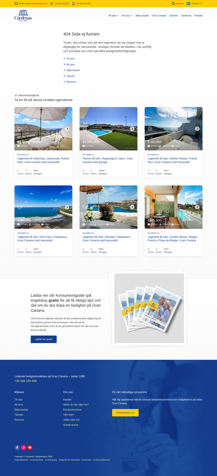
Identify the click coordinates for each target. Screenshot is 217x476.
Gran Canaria (159, 15)
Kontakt (198, 15)
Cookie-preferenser (101, 459)
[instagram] (23, 447)
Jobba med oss (71, 419)
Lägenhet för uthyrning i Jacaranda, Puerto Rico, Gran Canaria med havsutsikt (43, 159)
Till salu (113, 15)
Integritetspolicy (21, 459)
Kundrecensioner (72, 409)
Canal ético (86, 459)
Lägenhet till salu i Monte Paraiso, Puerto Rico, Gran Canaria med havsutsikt (172, 159)
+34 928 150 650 (26, 380)
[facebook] (17, 447)
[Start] (23, 15)
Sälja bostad (142, 15)
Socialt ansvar (71, 424)
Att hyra (127, 15)
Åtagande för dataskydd (69, 459)
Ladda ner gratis (43, 338)
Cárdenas (186, 15)
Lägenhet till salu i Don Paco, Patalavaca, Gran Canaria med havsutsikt (42, 238)
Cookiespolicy (51, 459)
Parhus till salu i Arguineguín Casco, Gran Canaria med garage (108, 159)
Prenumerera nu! (125, 412)
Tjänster (173, 15)
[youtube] (30, 447)
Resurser (69, 81)
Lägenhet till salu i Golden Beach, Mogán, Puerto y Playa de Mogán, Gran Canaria (173, 238)
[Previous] (19, 128)
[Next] (67, 128)
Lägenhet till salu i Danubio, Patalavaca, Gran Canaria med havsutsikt (107, 238)
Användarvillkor (36, 459)
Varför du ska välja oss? (76, 404)
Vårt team (68, 414)
